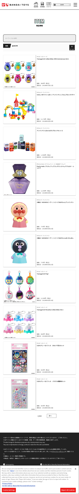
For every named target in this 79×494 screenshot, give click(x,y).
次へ (50, 416)
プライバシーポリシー (58, 451)
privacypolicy (10, 464)
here (12, 471)
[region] (39, 479)
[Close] (75, 469)
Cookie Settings (9, 490)
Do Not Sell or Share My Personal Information (56, 464)
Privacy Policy (7, 483)
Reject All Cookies (68, 490)
